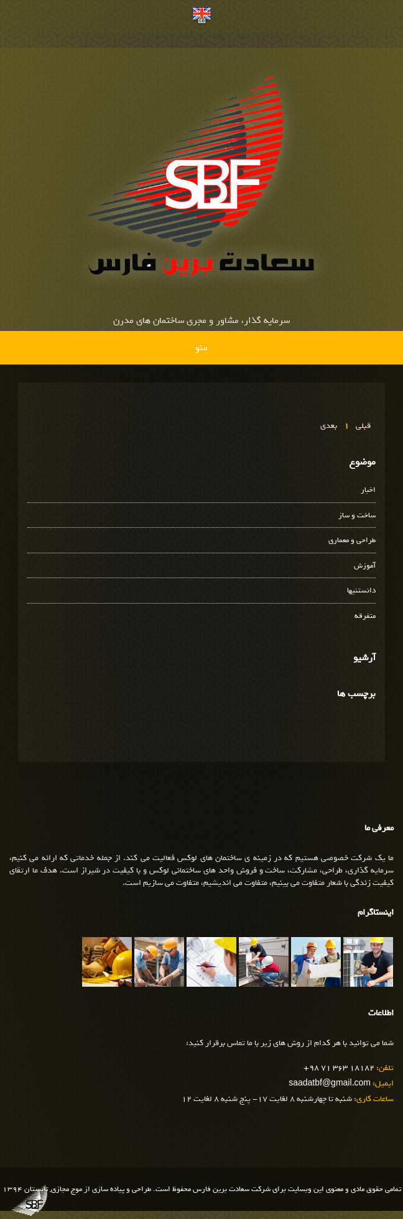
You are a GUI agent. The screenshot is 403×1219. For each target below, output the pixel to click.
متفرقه (365, 616)
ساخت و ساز (357, 516)
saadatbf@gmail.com (330, 1083)
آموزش (365, 566)
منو (201, 347)
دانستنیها (361, 591)
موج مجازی (66, 1189)
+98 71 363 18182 (338, 1067)
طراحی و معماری (352, 540)
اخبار (368, 490)
